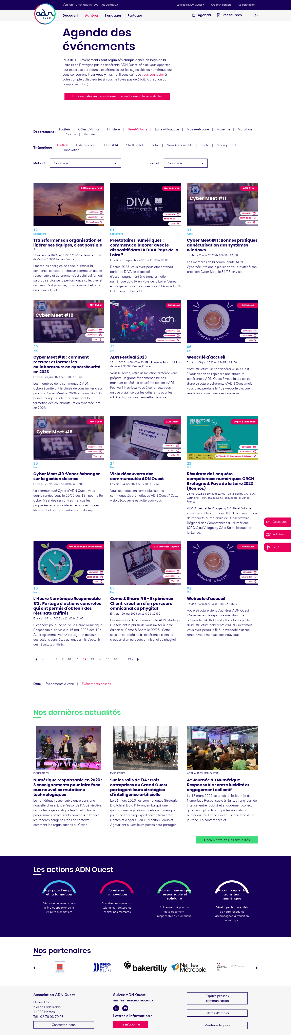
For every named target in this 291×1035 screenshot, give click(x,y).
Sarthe (71, 134)
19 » (130, 659)
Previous (34, 967)
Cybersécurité (86, 145)
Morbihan (245, 129)
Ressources (229, 15)
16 (115, 659)
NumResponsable (180, 145)
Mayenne (223, 129)
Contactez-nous (64, 1025)
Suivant (139, 659)
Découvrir (71, 15)
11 (77, 659)
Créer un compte (221, 5)
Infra (155, 145)
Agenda (201, 15)
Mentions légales (217, 1025)
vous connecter (153, 74)
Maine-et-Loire (198, 129)
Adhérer (92, 15)
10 (69, 659)
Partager (135, 15)
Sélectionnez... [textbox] (63, 163)
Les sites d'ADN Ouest (189, 5)
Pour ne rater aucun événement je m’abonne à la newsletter (117, 96)
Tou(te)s (65, 129)
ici (85, 84)
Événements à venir (59, 684)
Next (257, 967)
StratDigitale (135, 145)
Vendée (89, 134)
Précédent (35, 659)
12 (84, 659)
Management (226, 145)
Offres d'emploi (217, 1013)
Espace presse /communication (217, 998)
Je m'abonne (130, 1024)
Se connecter (246, 5)
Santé (204, 145)
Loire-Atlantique (167, 129)
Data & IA (111, 145)
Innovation (71, 150)
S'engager (113, 15)
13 (92, 659)
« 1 (43, 659)
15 (107, 659)
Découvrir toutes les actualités (227, 840)
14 (100, 659)
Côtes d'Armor (88, 129)
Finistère (113, 129)
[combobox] (85, 163)
